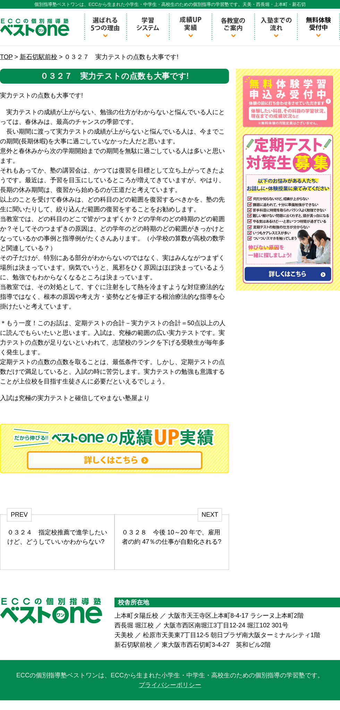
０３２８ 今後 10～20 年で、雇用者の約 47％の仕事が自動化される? (171, 537)
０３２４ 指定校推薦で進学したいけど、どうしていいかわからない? (57, 537)
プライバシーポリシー (170, 685)
